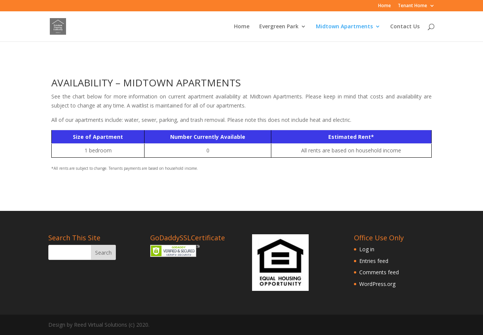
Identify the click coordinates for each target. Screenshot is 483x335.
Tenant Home (412, 6)
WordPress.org (377, 283)
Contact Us (405, 27)
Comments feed (379, 272)
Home (384, 6)
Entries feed (373, 260)
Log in (366, 249)
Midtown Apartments (344, 27)
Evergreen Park (278, 27)
